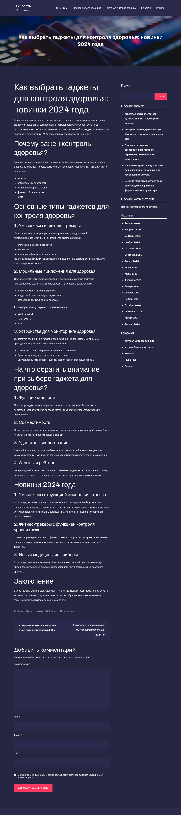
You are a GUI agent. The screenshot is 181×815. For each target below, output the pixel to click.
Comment (69, 611)
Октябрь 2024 (133, 305)
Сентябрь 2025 (133, 255)
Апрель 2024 (132, 324)
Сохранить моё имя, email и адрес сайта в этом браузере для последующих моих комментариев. (61, 776)
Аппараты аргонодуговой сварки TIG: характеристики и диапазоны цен (144, 135)
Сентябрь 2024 (133, 312)
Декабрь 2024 (133, 293)
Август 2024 (132, 318)
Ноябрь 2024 (132, 299)
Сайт (16, 753)
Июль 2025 (131, 267)
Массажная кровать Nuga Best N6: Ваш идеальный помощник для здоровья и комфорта (144, 170)
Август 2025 (132, 261)
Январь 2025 (132, 286)
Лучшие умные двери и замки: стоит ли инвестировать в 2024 (37, 628)
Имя (17, 717)
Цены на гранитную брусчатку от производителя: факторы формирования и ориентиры (143, 186)
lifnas (20, 611)
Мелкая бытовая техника (87, 8)
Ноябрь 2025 (132, 242)
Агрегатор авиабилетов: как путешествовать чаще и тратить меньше (143, 119)
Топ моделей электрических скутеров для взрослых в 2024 (88, 630)
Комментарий (22, 664)
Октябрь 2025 (133, 249)
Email (18, 735)
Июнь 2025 (131, 274)
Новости (146, 8)
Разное (160, 8)
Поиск (125, 86)
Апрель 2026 (132, 223)
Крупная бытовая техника (121, 8)
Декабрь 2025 (133, 236)
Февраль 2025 (133, 280)
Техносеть (22, 6)
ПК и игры (61, 8)
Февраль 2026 (133, 230)
